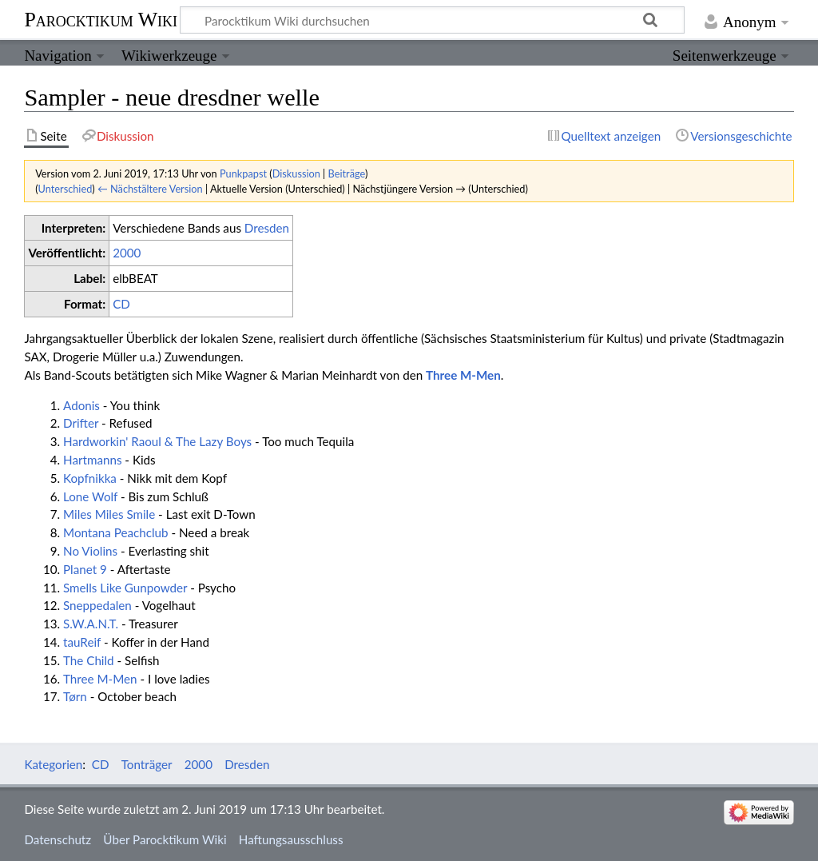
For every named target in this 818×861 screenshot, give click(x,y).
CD (121, 304)
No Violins (90, 551)
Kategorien (53, 764)
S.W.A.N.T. (90, 623)
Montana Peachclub (116, 532)
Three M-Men (463, 375)
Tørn (75, 696)
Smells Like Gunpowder (125, 587)
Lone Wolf (90, 496)
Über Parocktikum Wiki (164, 839)
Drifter (80, 423)
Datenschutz (57, 839)
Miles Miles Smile (109, 514)
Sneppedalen (97, 605)
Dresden (266, 228)
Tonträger (147, 764)
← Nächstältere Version (150, 188)
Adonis (81, 405)
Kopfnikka (90, 478)
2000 (127, 252)
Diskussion (296, 173)
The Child (88, 660)
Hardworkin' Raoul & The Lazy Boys (157, 441)
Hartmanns (92, 459)
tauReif (82, 642)
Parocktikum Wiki (100, 18)
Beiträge (346, 173)
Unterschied (65, 188)
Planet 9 (85, 569)
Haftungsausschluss (291, 839)
